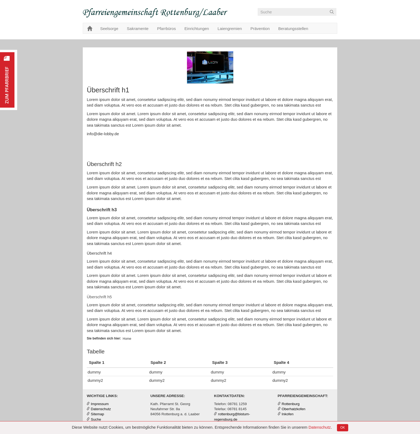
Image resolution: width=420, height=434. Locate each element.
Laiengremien (230, 28)
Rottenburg (291, 404)
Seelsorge (109, 28)
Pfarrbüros (166, 28)
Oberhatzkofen (294, 409)
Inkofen (288, 414)
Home (127, 339)
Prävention (260, 28)
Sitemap (97, 414)
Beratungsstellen (293, 28)
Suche (96, 419)
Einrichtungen (196, 28)
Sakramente (138, 28)
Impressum (100, 404)
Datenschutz (320, 427)
